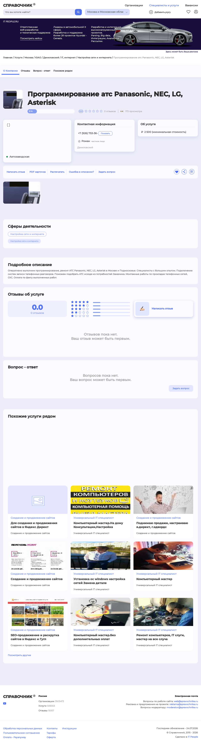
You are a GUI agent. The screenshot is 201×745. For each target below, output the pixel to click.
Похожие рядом (62, 70)
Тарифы (51, 732)
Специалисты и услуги (164, 5)
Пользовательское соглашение (21, 732)
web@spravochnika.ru (186, 701)
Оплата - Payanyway (14, 737)
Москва (28, 57)
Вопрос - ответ (41, 70)
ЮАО (38, 57)
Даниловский (51, 57)
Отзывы (25, 70)
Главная (7, 57)
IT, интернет (68, 57)
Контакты (52, 728)
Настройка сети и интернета (94, 57)
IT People (193, 736)
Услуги (18, 57)
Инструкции (69, 728)
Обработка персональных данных (22, 728)
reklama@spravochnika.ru (183, 704)
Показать (105, 133)
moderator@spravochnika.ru (182, 707)
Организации (134, 5)
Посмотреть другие (19, 655)
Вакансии (191, 5)
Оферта (51, 737)
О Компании (10, 70)
